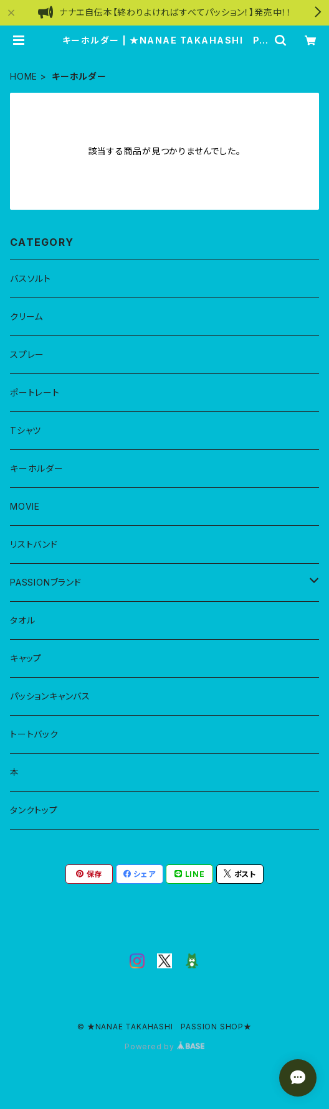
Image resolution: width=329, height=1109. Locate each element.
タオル (22, 620)
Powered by (164, 1046)
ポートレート (35, 392)
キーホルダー (37, 468)
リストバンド (34, 544)
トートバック (34, 734)
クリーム (26, 316)
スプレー (27, 354)
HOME (23, 76)
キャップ (26, 658)
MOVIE (25, 506)
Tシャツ (25, 430)
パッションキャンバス (50, 696)
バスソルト (30, 278)
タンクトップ (34, 810)
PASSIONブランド (46, 582)
